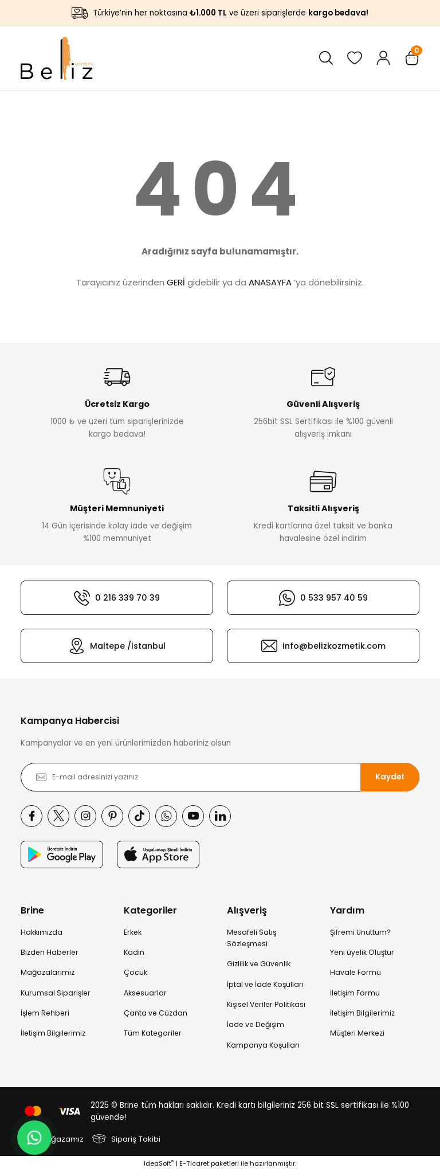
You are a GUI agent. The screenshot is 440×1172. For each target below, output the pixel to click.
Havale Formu (355, 972)
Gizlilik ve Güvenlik (258, 964)
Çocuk (135, 972)
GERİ (176, 282)
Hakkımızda (41, 932)
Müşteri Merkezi (357, 1033)
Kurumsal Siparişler (56, 993)
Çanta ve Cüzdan (155, 1013)
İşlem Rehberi (45, 1013)
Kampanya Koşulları (263, 1045)
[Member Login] (383, 57)
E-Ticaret (194, 1163)
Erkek (133, 932)
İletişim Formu (355, 993)
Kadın (134, 952)
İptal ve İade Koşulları (265, 984)
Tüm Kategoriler (153, 1033)
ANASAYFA (270, 282)
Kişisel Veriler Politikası (266, 1004)
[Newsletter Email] (220, 777)
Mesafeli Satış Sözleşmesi (251, 937)
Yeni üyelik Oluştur (362, 952)
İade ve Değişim (255, 1024)
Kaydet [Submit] (389, 776)
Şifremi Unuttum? (360, 932)
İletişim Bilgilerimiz (53, 1033)
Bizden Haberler (49, 952)
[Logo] (57, 58)
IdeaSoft (159, 1163)
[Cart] (411, 57)
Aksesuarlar (145, 993)
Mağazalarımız (47, 972)
